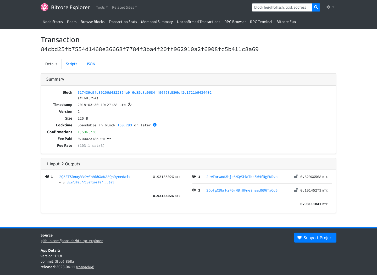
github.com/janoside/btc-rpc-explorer (72, 241)
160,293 (124, 125)
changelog (85, 267)
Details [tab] (51, 64)
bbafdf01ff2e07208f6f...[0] (90, 182)
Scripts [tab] (71, 64)
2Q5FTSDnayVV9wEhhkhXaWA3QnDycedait (94, 176)
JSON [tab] (90, 64)
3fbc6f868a (64, 261)
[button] (102, 7)
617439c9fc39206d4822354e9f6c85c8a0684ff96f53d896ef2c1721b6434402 (144, 92)
